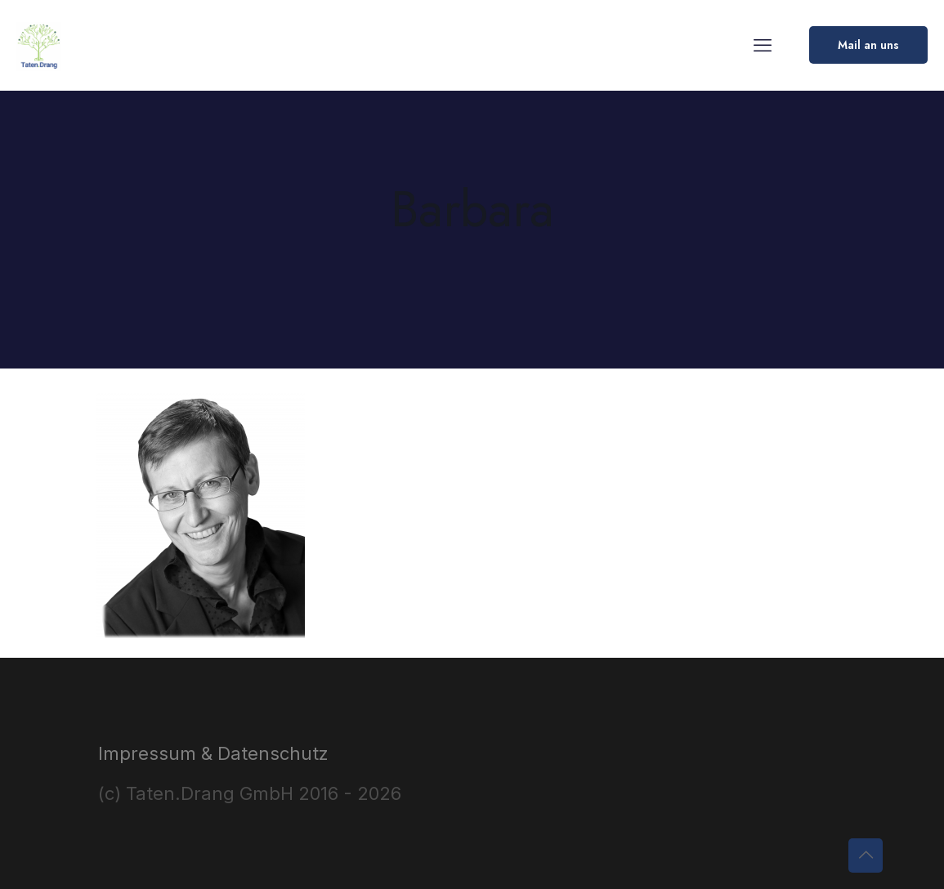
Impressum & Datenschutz (213, 753)
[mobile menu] (762, 45)
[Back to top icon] (865, 855)
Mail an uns (868, 45)
